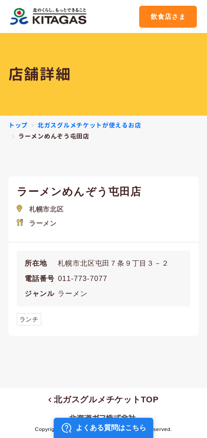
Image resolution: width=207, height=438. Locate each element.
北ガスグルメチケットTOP (103, 399)
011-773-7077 (82, 278)
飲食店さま (168, 16)
